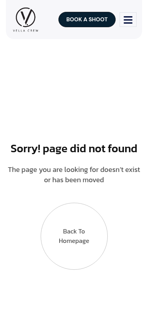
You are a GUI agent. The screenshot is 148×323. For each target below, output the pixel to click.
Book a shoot (87, 19)
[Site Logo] (25, 19)
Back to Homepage (74, 235)
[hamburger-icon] (128, 19)
